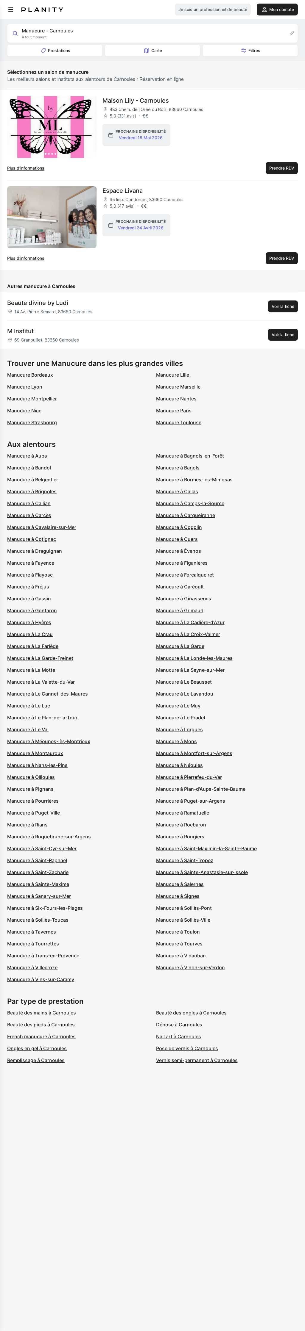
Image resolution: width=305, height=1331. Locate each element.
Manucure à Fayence (30, 563)
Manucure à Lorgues (179, 729)
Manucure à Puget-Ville (33, 813)
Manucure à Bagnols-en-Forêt (190, 456)
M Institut (20, 331)
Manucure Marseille (178, 387)
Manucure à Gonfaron (32, 610)
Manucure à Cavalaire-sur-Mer (41, 527)
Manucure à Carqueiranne (185, 515)
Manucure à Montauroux (35, 753)
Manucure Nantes (176, 399)
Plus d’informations (25, 167)
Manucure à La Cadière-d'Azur (190, 622)
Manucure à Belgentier (32, 480)
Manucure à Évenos (178, 551)
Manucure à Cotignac (31, 539)
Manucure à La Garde (180, 646)
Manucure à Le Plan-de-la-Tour (42, 718)
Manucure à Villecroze (32, 967)
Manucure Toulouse (178, 422)
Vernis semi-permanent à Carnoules (197, 1060)
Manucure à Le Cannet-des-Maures (47, 694)
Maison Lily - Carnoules (135, 100)
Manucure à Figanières (182, 563)
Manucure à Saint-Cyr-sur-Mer (42, 848)
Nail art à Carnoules (178, 1036)
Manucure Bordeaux (30, 375)
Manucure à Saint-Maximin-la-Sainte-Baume (206, 848)
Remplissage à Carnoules (36, 1060)
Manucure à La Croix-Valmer (188, 634)
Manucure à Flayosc (30, 575)
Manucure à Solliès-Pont (184, 908)
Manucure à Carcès (29, 515)
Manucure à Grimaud (179, 610)
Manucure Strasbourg (32, 422)
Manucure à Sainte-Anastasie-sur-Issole (202, 872)
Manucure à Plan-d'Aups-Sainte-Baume (200, 789)
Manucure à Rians (27, 825)
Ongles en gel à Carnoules (37, 1048)
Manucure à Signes (178, 896)
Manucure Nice (24, 411)
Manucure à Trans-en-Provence (43, 956)
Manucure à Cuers (177, 539)
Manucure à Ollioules (31, 777)
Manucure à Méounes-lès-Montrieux (48, 741)
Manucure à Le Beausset (184, 682)
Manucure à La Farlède (32, 646)
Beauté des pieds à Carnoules (41, 1025)
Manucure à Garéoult (180, 587)
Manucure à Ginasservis (183, 599)
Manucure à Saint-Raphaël (37, 860)
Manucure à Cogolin (179, 527)
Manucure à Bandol (29, 468)
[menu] (10, 9)
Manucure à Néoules (179, 765)
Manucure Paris (174, 411)
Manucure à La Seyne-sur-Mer (190, 670)
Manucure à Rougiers (180, 837)
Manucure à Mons (176, 741)
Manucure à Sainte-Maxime (38, 884)
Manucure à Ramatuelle (182, 813)
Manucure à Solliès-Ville (183, 920)
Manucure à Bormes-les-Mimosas (194, 480)
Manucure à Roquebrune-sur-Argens (49, 837)
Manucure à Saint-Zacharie (38, 872)
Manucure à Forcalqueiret (185, 575)
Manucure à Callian (29, 503)
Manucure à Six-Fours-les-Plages (45, 908)
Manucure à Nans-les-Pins (37, 765)
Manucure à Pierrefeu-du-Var (189, 777)
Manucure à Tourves (179, 944)
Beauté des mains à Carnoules (41, 1013)
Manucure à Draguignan (34, 551)
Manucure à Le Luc (28, 706)
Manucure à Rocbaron (181, 825)
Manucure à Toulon (178, 932)
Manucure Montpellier (32, 399)
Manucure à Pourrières (33, 801)
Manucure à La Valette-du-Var (41, 682)
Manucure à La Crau (30, 634)
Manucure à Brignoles (32, 491)
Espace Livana (122, 190)
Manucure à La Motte (31, 670)
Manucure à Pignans (30, 789)
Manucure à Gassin (29, 599)
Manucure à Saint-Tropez (184, 860)
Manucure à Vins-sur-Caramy (40, 979)
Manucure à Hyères (29, 622)
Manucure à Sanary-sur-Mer (39, 896)
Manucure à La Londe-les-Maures (194, 658)
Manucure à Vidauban (181, 956)
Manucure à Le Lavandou (184, 694)
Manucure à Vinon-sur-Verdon (190, 967)
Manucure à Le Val (28, 729)
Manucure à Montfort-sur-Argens (194, 753)
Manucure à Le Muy (178, 706)
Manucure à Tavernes (31, 932)
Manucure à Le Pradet (181, 718)
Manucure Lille (172, 375)
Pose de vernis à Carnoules (187, 1048)
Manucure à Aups (27, 456)
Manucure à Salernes (180, 884)
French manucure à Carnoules (41, 1036)
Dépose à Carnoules (179, 1025)
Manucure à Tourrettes (33, 944)
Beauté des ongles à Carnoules (191, 1013)
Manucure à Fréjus (28, 587)
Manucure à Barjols (178, 468)
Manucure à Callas (177, 491)
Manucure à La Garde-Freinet (40, 658)
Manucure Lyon (24, 387)
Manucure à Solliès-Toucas (38, 920)
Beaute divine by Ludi (37, 302)
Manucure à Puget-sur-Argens (190, 801)
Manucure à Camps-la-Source (190, 503)
